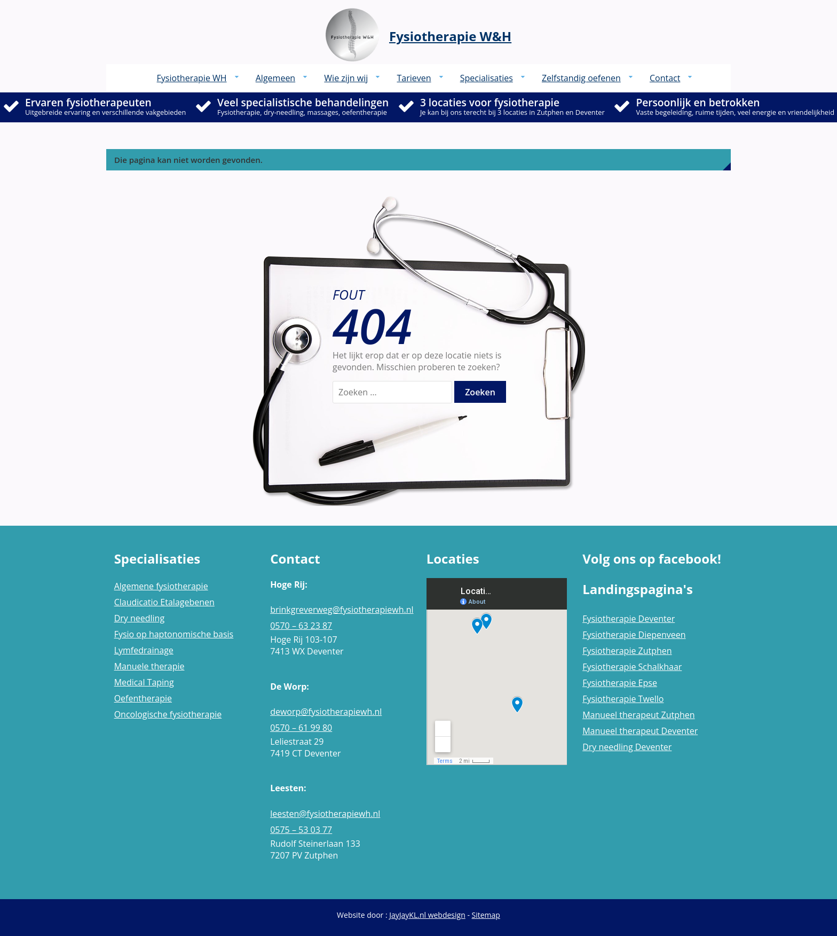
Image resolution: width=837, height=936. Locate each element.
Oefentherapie (143, 698)
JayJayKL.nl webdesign (427, 915)
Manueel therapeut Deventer (640, 731)
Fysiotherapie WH (192, 78)
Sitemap (486, 915)
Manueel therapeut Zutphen (638, 715)
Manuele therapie (149, 666)
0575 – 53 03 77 (301, 830)
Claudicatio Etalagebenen (164, 602)
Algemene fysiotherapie (161, 586)
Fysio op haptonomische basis (174, 634)
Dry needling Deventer (627, 747)
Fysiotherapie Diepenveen (633, 635)
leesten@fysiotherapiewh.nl (325, 814)
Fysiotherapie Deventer (628, 619)
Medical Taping (144, 682)
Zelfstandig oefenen (581, 78)
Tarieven (414, 78)
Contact (665, 78)
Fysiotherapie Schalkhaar (632, 667)
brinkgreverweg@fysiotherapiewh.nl (340, 609)
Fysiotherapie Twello (623, 699)
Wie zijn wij (346, 78)
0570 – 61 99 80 (301, 728)
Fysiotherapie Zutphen (627, 651)
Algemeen (275, 78)
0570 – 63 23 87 (301, 625)
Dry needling (139, 618)
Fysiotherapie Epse (619, 683)
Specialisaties (486, 78)
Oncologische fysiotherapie (168, 714)
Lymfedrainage (143, 650)
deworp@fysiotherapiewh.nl (326, 711)
